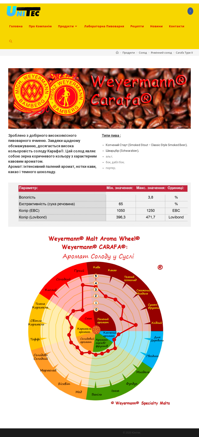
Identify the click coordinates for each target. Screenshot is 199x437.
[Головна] (117, 52)
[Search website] (10, 41)
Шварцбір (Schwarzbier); (122, 150)
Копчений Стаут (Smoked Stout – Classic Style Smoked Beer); (146, 145)
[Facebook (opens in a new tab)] (190, 11)
